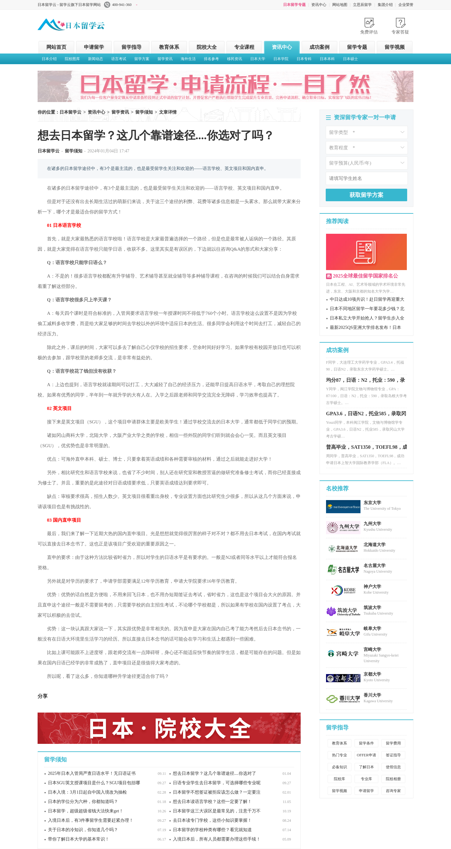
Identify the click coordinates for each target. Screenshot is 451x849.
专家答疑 (400, 32)
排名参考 (211, 59)
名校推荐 (337, 488)
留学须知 (144, 112)
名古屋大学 (375, 565)
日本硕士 (350, 59)
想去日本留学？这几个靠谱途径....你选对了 (214, 773)
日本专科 (304, 59)
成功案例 (319, 47)
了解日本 (366, 767)
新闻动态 (95, 59)
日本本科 (327, 59)
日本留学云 (85, 23)
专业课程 (244, 47)
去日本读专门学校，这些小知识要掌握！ (212, 820)
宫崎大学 (372, 649)
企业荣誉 (405, 5)
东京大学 (372, 502)
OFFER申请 (366, 755)
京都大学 (372, 674)
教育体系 (169, 47)
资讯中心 (318, 5)
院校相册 (393, 779)
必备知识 (339, 767)
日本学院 (280, 59)
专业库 (366, 779)
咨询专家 (393, 791)
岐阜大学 (372, 628)
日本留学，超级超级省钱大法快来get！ (85, 811)
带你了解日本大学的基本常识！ (78, 839)
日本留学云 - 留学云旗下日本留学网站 (69, 5)
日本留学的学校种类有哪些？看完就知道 (212, 829)
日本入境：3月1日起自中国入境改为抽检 (87, 792)
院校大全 (207, 47)
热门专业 (339, 755)
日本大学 (257, 59)
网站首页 (56, 47)
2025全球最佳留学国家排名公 (365, 276)
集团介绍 (385, 5)
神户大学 (372, 586)
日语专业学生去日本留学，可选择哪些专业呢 (217, 782)
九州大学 (372, 523)
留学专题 (357, 47)
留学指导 (132, 47)
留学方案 (141, 59)
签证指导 (393, 755)
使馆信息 (393, 767)
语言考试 (118, 59)
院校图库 (72, 59)
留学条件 (366, 743)
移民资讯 (234, 59)
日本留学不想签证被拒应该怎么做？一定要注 (217, 792)
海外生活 (188, 59)
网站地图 (339, 5)
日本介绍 (49, 59)
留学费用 (393, 743)
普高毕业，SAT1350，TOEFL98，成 (366, 449)
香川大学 (372, 695)
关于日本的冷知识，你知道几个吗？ (83, 829)
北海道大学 (375, 544)
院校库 (339, 779)
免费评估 (369, 32)
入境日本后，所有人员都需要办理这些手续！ (217, 839)
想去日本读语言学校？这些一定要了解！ (212, 801)
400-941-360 (120, 5)
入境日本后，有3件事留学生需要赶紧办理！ (90, 820)
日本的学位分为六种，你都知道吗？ (83, 801)
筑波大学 (372, 607)
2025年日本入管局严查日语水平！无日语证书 (92, 773)
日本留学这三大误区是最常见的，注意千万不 (217, 811)
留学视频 (395, 47)
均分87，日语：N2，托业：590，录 (365, 382)
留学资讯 (165, 59)
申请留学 (94, 47)
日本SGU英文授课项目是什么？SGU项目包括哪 (94, 782)
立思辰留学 (362, 5)
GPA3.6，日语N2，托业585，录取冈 (366, 415)
